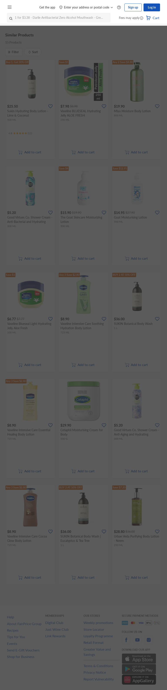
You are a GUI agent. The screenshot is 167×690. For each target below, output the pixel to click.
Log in (152, 7)
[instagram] (148, 642)
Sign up (133, 7)
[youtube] (137, 642)
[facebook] (126, 642)
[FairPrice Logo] (26, 7)
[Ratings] (20, 133)
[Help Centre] (119, 7)
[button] (141, 18)
